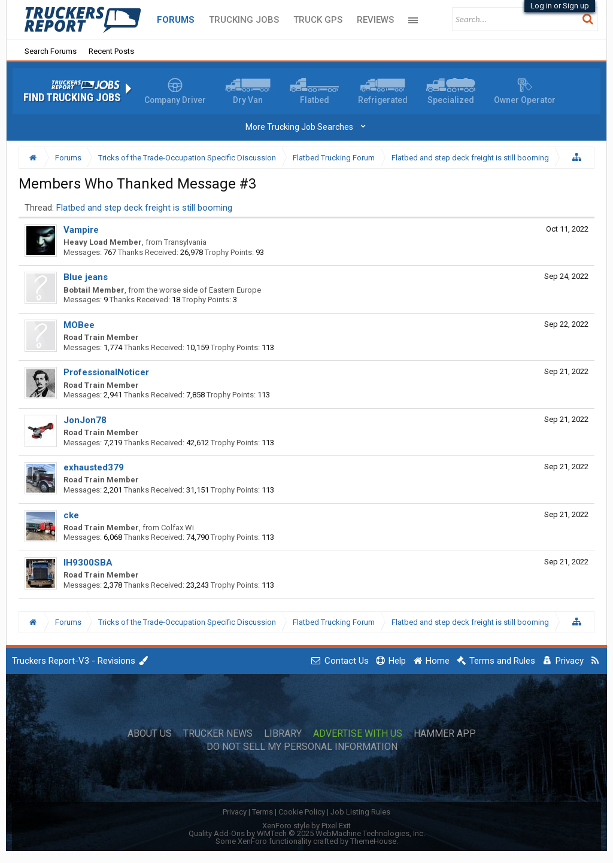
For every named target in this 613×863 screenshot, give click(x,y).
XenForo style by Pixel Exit (306, 825)
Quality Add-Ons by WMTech (307, 833)
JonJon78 (85, 420)
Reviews (375, 19)
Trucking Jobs (244, 19)
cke (71, 515)
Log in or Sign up (559, 5)
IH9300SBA (88, 562)
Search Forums (51, 51)
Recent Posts (111, 51)
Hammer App (445, 734)
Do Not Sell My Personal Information (302, 747)
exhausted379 (93, 467)
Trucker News (218, 734)
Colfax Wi (177, 527)
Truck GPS (317, 19)
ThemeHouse (373, 841)
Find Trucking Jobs (71, 97)
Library (283, 734)
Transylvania (185, 242)
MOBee (79, 325)
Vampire (81, 229)
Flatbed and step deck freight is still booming (144, 207)
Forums (176, 19)
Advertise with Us (357, 734)
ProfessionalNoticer (106, 372)
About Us (150, 734)
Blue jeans (85, 277)
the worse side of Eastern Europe (204, 289)
